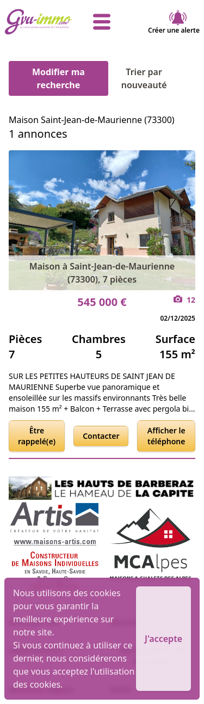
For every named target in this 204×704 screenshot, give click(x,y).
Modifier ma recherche (58, 78)
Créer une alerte (174, 22)
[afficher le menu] (102, 22)
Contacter (101, 436)
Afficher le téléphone (166, 435)
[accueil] (37, 22)
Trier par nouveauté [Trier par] (158, 78)
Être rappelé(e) (36, 435)
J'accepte (163, 639)
